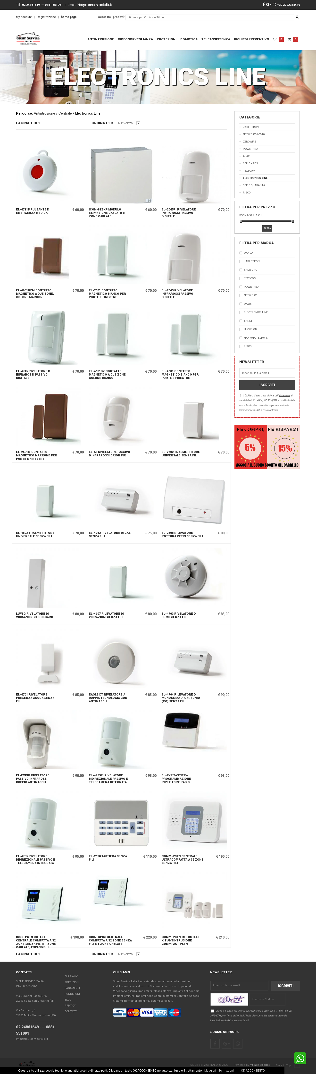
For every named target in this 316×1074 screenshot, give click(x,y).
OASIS (248, 303)
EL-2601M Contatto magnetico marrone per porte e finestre (36, 455)
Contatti (71, 1011)
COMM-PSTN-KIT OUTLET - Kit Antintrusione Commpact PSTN (182, 940)
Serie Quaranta (254, 185)
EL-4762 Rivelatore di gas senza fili (110, 534)
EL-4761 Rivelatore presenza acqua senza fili (35, 698)
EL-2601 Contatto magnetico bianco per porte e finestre (107, 294)
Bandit (249, 320)
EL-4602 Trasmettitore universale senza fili (35, 534)
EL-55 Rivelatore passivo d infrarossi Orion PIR (109, 453)
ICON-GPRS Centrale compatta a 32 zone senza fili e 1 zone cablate (110, 940)
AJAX (246, 156)
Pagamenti (72, 988)
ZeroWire (249, 141)
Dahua (248, 252)
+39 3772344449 (286, 5)
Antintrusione (100, 39)
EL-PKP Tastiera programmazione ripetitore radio (176, 779)
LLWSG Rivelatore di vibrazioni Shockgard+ (35, 615)
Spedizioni (72, 982)
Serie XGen (250, 163)
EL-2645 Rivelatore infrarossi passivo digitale (177, 294)
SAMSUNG (250, 269)
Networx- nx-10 (254, 134)
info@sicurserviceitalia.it (32, 1038)
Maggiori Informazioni (219, 1070)
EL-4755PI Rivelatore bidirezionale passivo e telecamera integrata (108, 779)
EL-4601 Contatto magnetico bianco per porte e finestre (180, 374)
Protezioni (166, 39)
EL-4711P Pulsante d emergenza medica (32, 211)
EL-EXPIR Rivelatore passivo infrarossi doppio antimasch (33, 779)
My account (24, 17)
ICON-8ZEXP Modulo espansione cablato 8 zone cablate (107, 213)
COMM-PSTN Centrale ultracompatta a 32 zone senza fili (182, 860)
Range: (244, 214)
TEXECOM (249, 170)
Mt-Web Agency (260, 1064)
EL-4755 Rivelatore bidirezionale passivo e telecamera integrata (35, 860)
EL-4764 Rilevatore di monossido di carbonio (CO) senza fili (181, 698)
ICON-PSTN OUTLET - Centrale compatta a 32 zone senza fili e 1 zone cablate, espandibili (36, 941)
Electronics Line (255, 178)
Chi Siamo (71, 976)
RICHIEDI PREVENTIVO (251, 39)
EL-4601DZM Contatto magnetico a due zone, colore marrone (35, 294)
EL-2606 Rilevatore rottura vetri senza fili (182, 534)
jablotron (251, 127)
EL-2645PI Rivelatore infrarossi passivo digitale (179, 213)
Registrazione (46, 17)
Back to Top (288, 1065)
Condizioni (72, 994)
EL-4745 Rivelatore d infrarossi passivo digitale (33, 374)
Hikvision (250, 329)
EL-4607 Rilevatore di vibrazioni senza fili (106, 615)
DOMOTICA (189, 39)
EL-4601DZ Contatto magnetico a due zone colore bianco (107, 374)
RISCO (247, 192)
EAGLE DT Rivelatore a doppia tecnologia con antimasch (108, 698)
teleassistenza (215, 39)
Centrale (65, 113)
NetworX (250, 295)
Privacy (70, 1005)
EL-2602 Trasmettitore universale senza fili (181, 453)
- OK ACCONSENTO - (253, 1070)
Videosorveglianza (135, 39)
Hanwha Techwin (256, 337)
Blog (68, 999)
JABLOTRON (252, 261)
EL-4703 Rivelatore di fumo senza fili (179, 615)
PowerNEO (250, 149)
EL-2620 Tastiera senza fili (108, 858)
